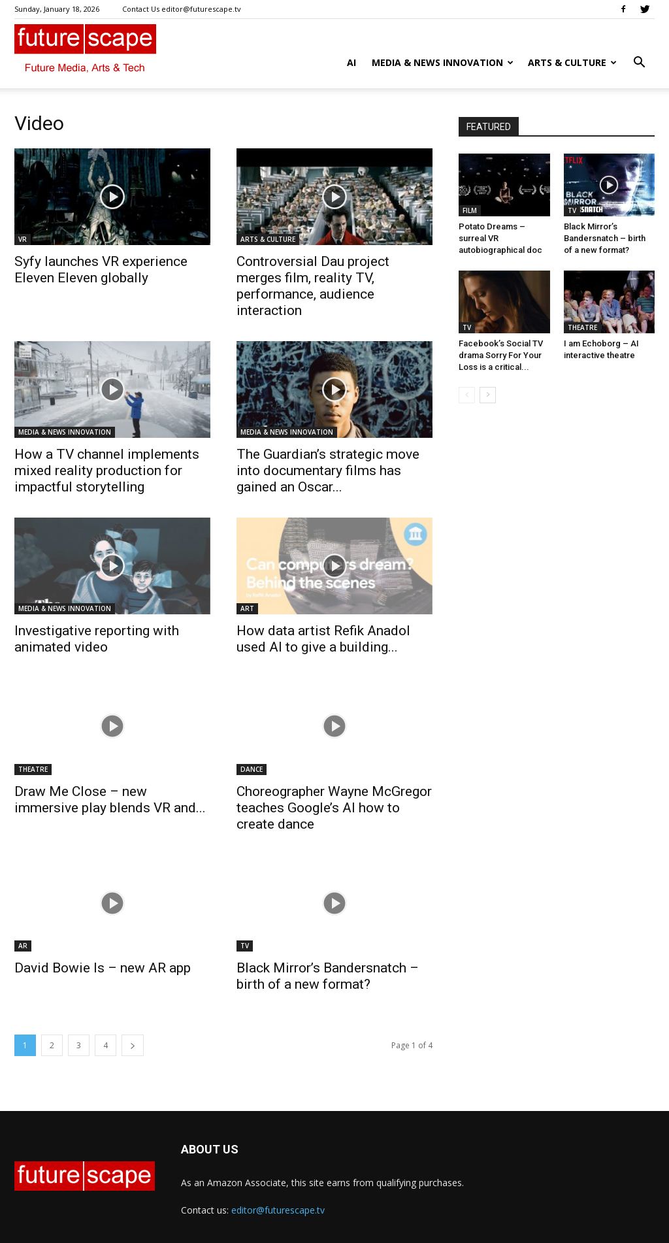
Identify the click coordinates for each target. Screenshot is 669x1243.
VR (22, 239)
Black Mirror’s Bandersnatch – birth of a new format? (328, 976)
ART (247, 608)
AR (22, 945)
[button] (639, 64)
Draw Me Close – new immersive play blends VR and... (110, 800)
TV (244, 945)
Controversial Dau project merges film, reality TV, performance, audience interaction (313, 286)
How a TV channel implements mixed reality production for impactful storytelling (106, 470)
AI (351, 62)
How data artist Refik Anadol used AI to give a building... (323, 639)
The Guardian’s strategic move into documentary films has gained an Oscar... (328, 470)
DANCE (251, 769)
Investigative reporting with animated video (96, 639)
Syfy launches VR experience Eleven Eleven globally (101, 270)
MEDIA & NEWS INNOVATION (443, 62)
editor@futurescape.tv (278, 1210)
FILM (470, 210)
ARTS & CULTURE (572, 62)
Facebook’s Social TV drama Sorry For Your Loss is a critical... (501, 355)
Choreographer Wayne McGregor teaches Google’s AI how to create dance (334, 808)
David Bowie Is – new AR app (102, 968)
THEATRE (33, 769)
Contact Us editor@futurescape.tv (181, 9)
